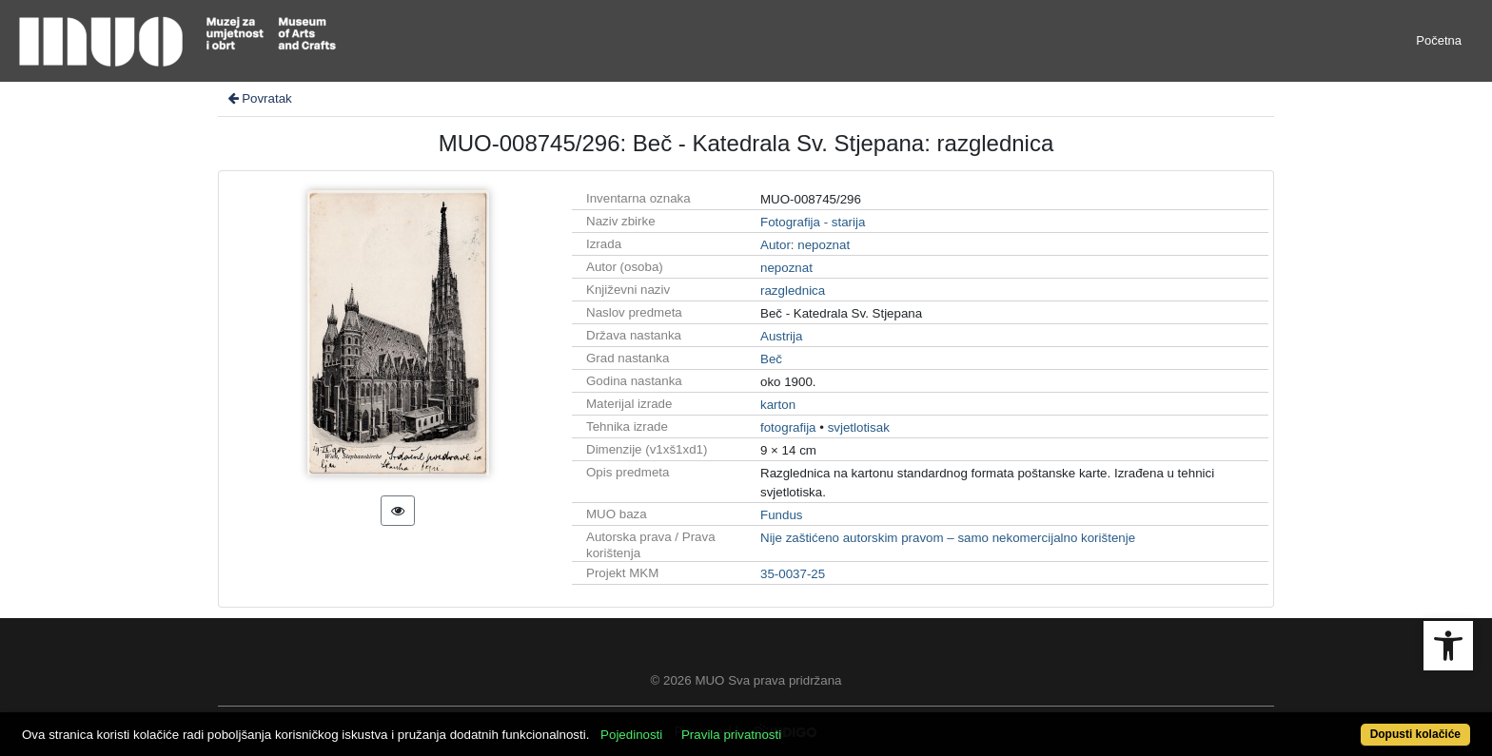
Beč (771, 359)
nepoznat (786, 268)
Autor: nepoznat (805, 245)
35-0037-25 (792, 574)
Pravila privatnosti (731, 734)
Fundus (781, 515)
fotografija (788, 427)
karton (777, 404)
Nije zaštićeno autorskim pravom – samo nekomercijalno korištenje (947, 538)
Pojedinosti (631, 734)
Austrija (781, 336)
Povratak (259, 98)
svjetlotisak (859, 427)
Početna (1439, 40)
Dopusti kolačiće (1415, 734)
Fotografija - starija (812, 222)
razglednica (792, 290)
